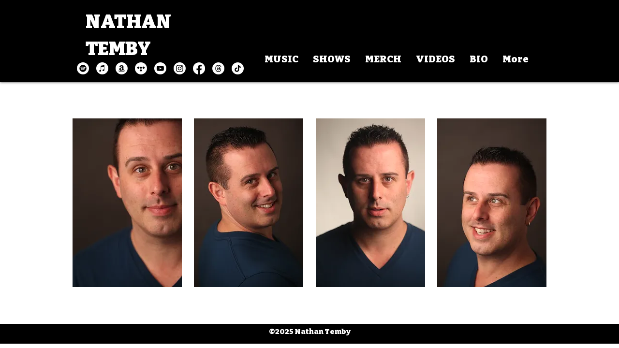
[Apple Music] (102, 68)
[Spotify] (83, 68)
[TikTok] (238, 68)
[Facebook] (199, 68)
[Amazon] (122, 68)
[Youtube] (160, 68)
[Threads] (218, 68)
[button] (127, 202)
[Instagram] (180, 68)
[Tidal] (141, 68)
